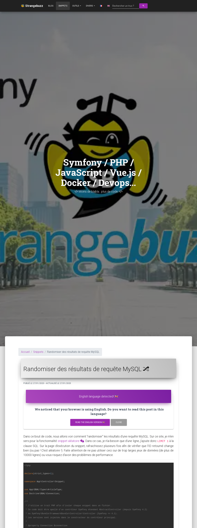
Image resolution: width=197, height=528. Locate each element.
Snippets (62, 6)
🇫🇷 (101, 6)
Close (119, 422)
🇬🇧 (108, 6)
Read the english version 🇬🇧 (90, 422)
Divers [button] (89, 6)
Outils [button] (75, 6)
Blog (50, 6)
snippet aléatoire (71, 441)
